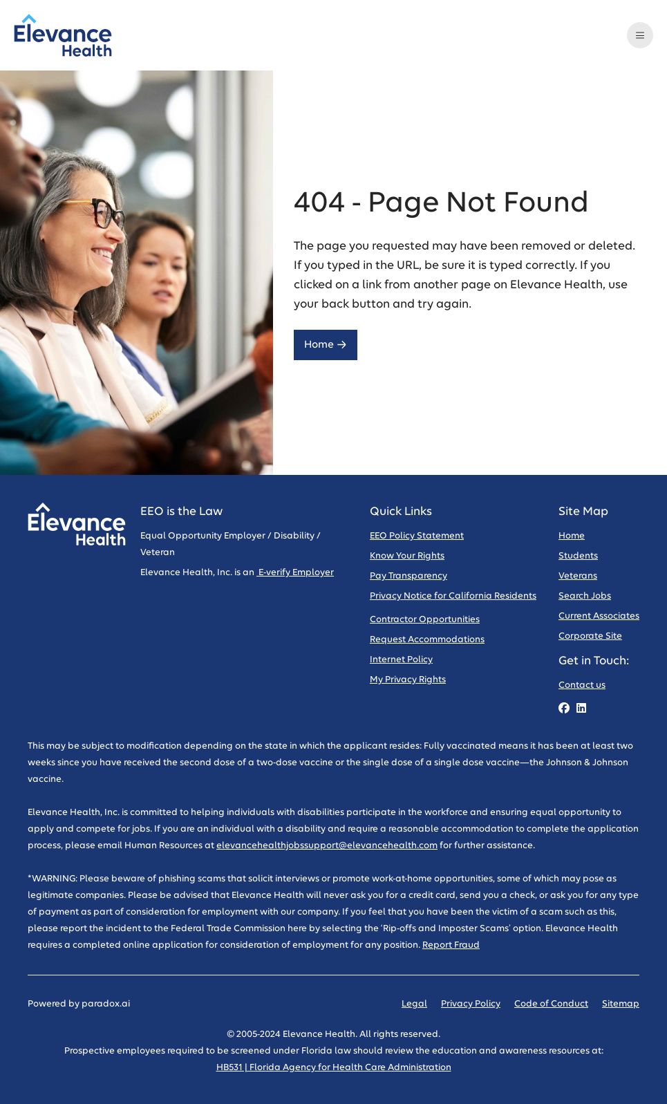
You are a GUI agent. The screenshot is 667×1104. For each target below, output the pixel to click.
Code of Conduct (551, 1004)
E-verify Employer (295, 572)
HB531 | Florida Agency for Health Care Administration (333, 1067)
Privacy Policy (470, 1004)
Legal (414, 1004)
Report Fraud (451, 945)
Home (325, 344)
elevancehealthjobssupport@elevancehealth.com (327, 845)
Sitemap (620, 1004)
